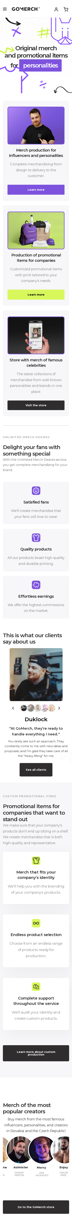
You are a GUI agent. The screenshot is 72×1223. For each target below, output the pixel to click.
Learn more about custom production (36, 1053)
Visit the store (36, 405)
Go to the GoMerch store (36, 1207)
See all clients (36, 769)
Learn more (36, 189)
